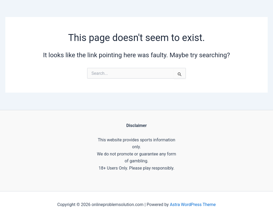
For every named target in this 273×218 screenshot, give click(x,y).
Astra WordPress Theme (193, 204)
